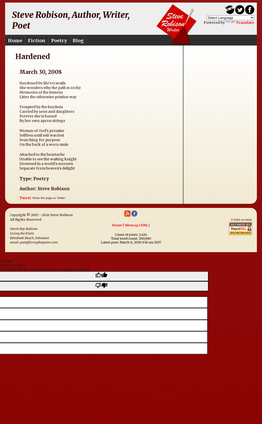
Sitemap (131, 225)
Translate (240, 22)
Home (15, 40)
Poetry (59, 40)
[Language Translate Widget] (230, 17)
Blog (78, 40)
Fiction (37, 40)
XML (144, 225)
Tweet (25, 198)
